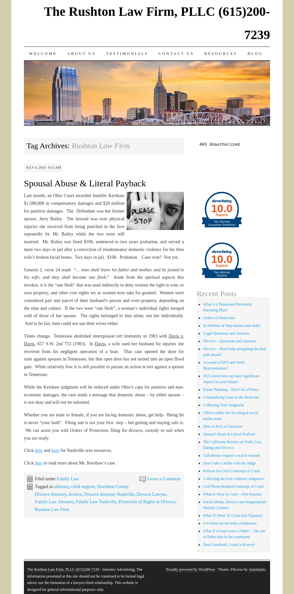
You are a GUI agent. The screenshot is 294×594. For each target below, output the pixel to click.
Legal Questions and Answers (226, 333)
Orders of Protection (219, 318)
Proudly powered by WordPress (190, 569)
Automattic (257, 569)
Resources (221, 53)
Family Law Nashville (96, 501)
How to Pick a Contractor (223, 426)
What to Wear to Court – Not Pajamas (232, 494)
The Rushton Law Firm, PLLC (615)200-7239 (63, 569)
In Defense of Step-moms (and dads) (231, 325)
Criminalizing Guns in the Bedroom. (231, 397)
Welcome (43, 53)
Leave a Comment (164, 478)
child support (83, 486)
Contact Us (176, 53)
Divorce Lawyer (151, 494)
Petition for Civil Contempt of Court (231, 471)
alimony (61, 486)
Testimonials (127, 53)
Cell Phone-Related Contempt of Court (233, 486)
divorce (75, 494)
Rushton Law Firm (52, 509)
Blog (255, 53)
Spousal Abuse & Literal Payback (85, 183)
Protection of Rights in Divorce (147, 501)
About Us (81, 53)
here (39, 450)
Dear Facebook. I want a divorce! (229, 544)
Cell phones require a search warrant (231, 455)
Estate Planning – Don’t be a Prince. (231, 389)
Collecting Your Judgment (223, 405)
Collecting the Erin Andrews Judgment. (234, 478)
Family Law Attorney (54, 501)
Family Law (68, 478)
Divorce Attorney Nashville (109, 494)
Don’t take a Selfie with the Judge (229, 463)
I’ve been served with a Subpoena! (230, 523)
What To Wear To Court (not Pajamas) (233, 515)
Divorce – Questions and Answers (229, 341)
